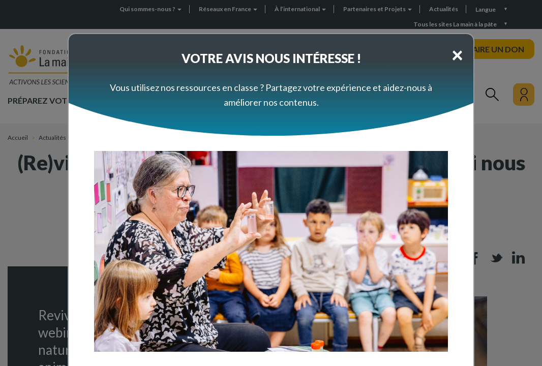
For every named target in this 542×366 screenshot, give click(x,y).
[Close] (457, 54)
